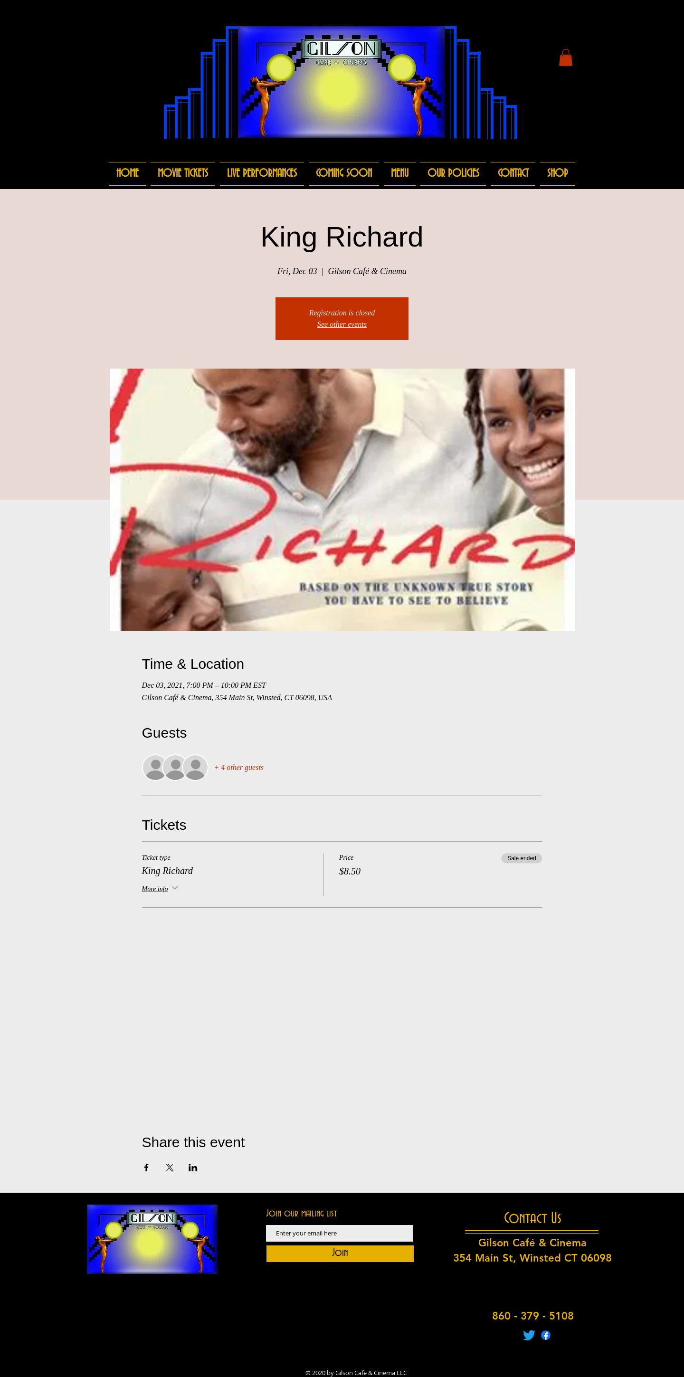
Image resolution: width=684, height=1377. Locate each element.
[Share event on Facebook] (146, 1167)
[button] (566, 57)
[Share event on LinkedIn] (193, 1167)
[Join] (340, 1253)
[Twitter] (529, 1335)
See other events (342, 324)
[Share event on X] (169, 1167)
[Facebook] (546, 1335)
